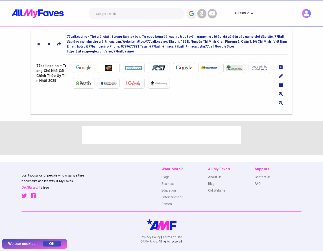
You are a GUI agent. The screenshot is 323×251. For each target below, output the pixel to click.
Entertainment (172, 197)
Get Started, (30, 187)
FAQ (258, 184)
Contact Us (263, 177)
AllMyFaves (150, 241)
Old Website (216, 190)
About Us (214, 177)
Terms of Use (172, 237)
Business (168, 184)
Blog (211, 184)
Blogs (166, 177)
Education (169, 190)
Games (167, 204)
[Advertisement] (161, 135)
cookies (29, 244)
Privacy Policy (151, 237)
